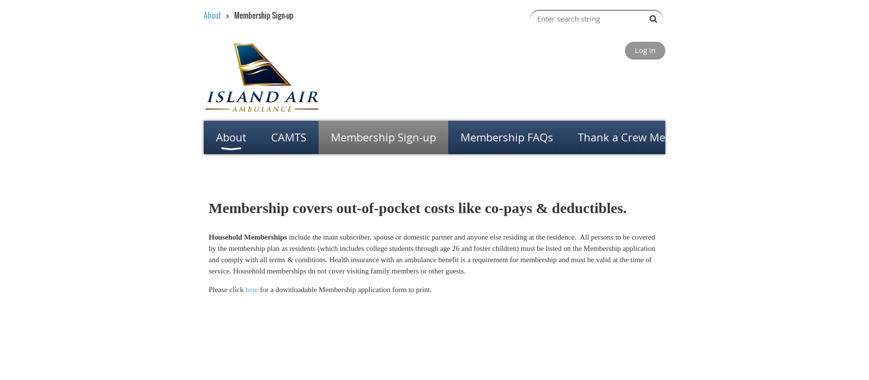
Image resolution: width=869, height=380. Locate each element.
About (212, 15)
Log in (645, 50)
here (251, 290)
